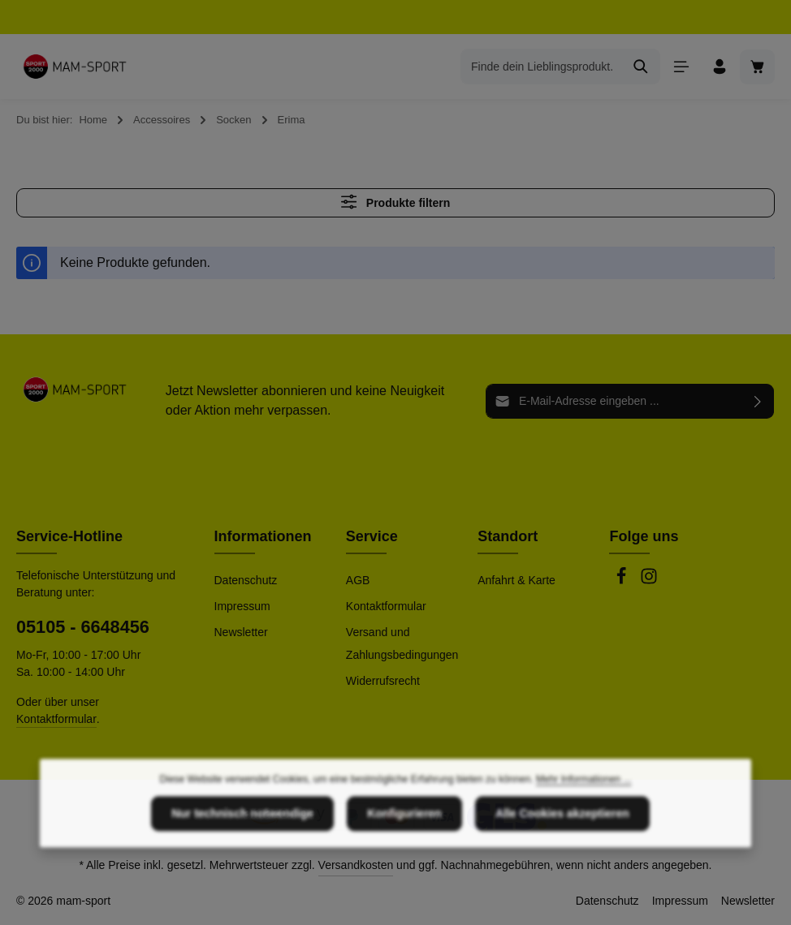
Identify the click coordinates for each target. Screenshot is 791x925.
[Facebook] (622, 580)
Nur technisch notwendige (242, 862)
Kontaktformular (56, 718)
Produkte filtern (396, 201)
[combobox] (541, 66)
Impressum (242, 606)
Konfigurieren (404, 862)
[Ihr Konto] (719, 66)
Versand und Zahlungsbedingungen (402, 643)
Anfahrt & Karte (516, 580)
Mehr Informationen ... (583, 828)
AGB (358, 580)
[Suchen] (641, 66)
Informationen (263, 536)
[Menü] (680, 66)
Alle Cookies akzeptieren (562, 862)
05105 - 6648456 (82, 627)
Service (372, 536)
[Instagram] (649, 580)
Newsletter (241, 632)
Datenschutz (246, 580)
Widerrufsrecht (383, 680)
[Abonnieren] (758, 400)
